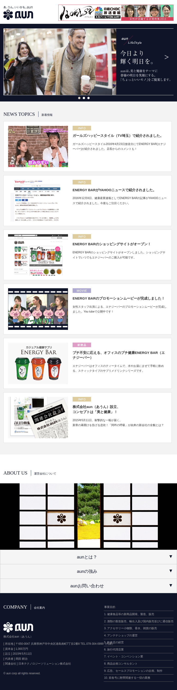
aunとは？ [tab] (124, 557)
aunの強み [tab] (124, 571)
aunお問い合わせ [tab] (121, 585)
